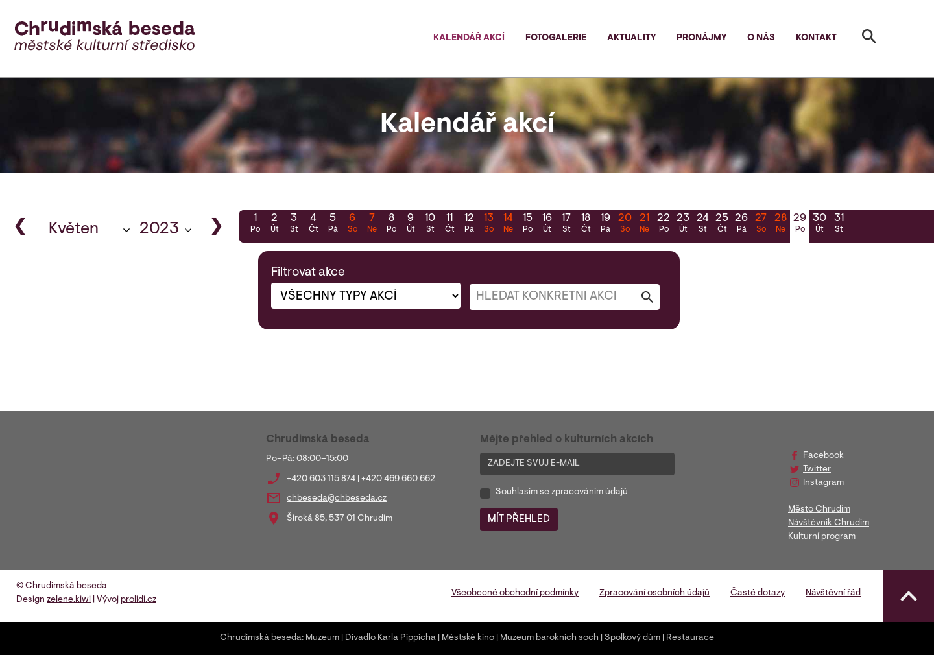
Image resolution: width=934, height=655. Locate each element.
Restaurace (690, 638)
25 (722, 224)
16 (547, 224)
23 (683, 224)
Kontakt (816, 38)
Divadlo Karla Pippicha (390, 638)
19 (605, 224)
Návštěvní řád (833, 593)
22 (663, 224)
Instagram (823, 483)
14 (508, 224)
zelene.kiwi (69, 599)
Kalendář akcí (469, 38)
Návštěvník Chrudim (828, 523)
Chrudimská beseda (261, 638)
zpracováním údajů (589, 492)
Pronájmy (701, 38)
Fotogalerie (555, 38)
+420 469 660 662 (398, 479)
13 (488, 224)
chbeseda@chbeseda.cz (337, 498)
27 (761, 224)
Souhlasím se (562, 492)
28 (780, 224)
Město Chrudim (819, 509)
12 (469, 224)
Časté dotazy (757, 593)
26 (741, 224)
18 (585, 224)
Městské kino (468, 638)
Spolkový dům (632, 638)
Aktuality (631, 38)
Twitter (817, 469)
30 (819, 224)
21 (644, 224)
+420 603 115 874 (321, 479)
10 (430, 224)
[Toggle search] (869, 39)
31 (838, 224)
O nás (761, 38)
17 (566, 224)
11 (449, 224)
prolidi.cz (138, 599)
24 (702, 224)
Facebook (823, 455)
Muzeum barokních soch (549, 638)
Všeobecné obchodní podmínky (515, 593)
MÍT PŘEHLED (519, 519)
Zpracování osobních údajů (654, 593)
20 (624, 224)
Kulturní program (822, 537)
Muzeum (322, 638)
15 (527, 224)
